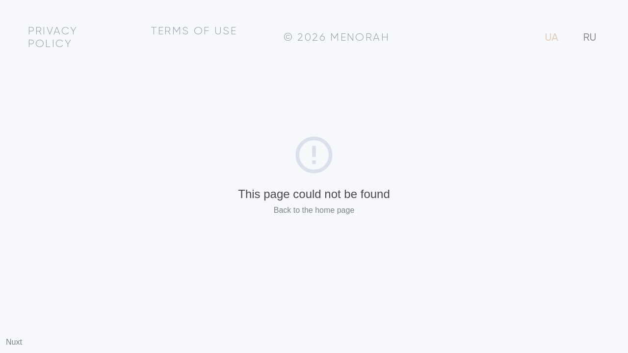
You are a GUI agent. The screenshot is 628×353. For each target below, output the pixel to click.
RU (589, 37)
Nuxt (14, 342)
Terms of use (194, 31)
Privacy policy (53, 38)
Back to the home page (314, 210)
